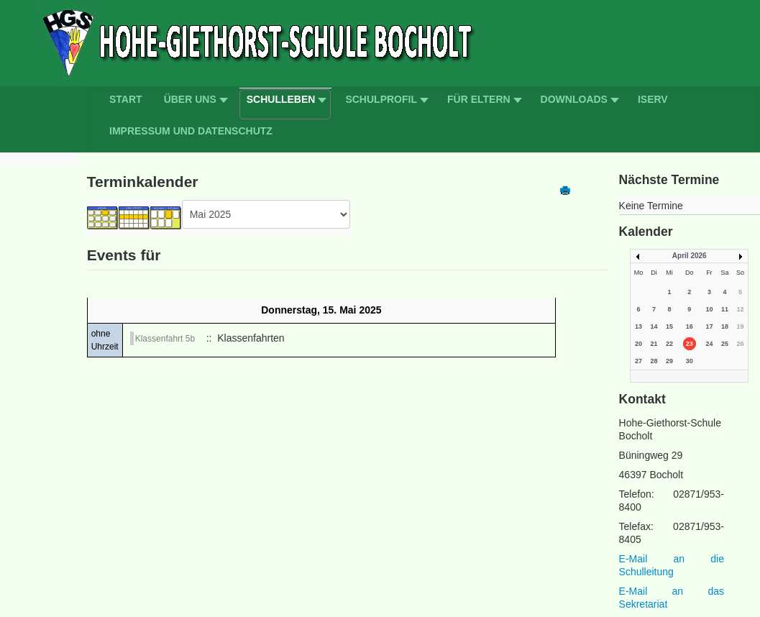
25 (724, 343)
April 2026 (689, 256)
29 (669, 361)
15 (669, 326)
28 (654, 361)
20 (638, 343)
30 (689, 361)
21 (654, 343)
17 (709, 326)
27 (638, 361)
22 (669, 343)
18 (724, 326)
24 (709, 343)
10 (709, 309)
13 (638, 326)
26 (739, 343)
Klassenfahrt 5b (165, 339)
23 (689, 343)
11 (724, 309)
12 (739, 309)
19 (739, 326)
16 (689, 326)
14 (654, 326)
